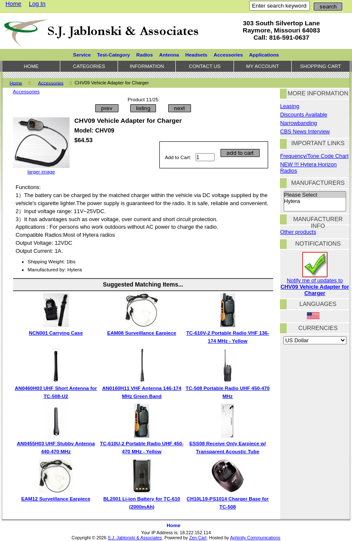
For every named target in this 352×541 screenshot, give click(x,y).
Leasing (289, 106)
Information (147, 66)
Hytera (315, 201)
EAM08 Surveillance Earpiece (141, 332)
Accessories (50, 82)
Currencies (318, 328)
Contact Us (204, 66)
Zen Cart (198, 537)
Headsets (196, 54)
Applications (264, 54)
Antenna (169, 54)
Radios (144, 54)
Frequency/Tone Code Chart (314, 156)
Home (13, 3)
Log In (37, 3)
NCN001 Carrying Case (56, 332)
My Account (262, 66)
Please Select (315, 195)
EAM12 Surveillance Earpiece (55, 498)
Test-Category (113, 54)
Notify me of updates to (314, 284)
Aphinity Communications (255, 537)
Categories (89, 66)
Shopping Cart (320, 66)
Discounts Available (303, 114)
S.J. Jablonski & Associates (134, 537)
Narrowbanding (298, 123)
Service (82, 54)
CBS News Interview (305, 131)
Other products (298, 232)
